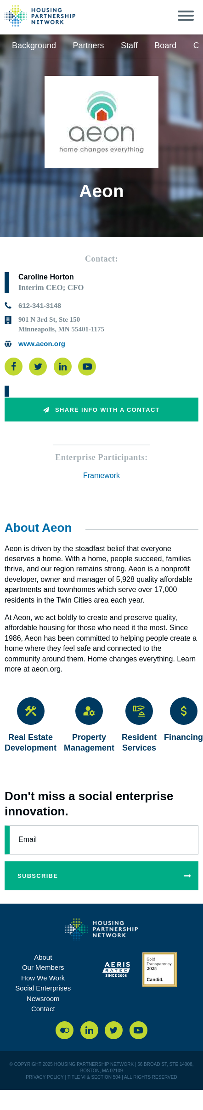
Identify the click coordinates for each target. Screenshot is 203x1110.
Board (165, 45)
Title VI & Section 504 (94, 1077)
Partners (88, 45)
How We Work (43, 978)
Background (34, 45)
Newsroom (43, 998)
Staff (129, 45)
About (43, 957)
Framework (101, 475)
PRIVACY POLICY (44, 1077)
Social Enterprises (43, 988)
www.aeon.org (41, 343)
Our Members (43, 967)
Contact (43, 1009)
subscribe (107, 876)
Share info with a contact (101, 409)
